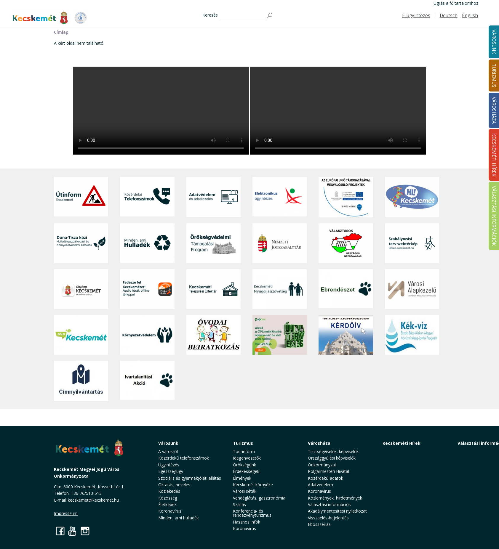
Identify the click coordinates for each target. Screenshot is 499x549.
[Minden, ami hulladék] (147, 243)
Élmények (242, 478)
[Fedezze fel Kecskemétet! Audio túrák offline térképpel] (147, 289)
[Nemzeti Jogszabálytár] (279, 243)
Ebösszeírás (319, 524)
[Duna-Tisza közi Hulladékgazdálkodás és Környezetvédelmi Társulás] (81, 243)
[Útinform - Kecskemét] (81, 197)
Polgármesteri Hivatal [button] (328, 471)
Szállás (239, 504)
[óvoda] (213, 335)
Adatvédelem (320, 484)
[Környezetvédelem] (147, 335)
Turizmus (243, 443)
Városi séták (244, 491)
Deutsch (449, 15)
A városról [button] (168, 451)
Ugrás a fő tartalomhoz (456, 3)
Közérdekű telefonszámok (183, 458)
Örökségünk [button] (244, 465)
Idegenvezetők (247, 458)
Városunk (168, 443)
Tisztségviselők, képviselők (333, 451)
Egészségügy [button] (170, 471)
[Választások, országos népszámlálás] (346, 243)
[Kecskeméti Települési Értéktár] (213, 289)
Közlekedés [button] (169, 491)
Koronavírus (169, 511)
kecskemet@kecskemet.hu (93, 500)
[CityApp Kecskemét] (81, 289)
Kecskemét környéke (253, 484)
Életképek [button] (167, 504)
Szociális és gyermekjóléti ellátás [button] (189, 478)
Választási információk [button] (329, 504)
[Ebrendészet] (346, 289)
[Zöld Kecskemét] (81, 335)
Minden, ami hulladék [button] (178, 518)
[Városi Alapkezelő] (412, 289)
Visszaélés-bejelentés (328, 518)
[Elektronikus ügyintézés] (279, 197)
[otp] (279, 335)
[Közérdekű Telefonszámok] (147, 197)
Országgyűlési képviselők (332, 458)
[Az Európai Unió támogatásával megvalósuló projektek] (346, 197)
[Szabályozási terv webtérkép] (412, 243)
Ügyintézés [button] (168, 465)
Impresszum (66, 513)
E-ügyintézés (416, 15)
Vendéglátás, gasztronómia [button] (259, 498)
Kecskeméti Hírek (401, 443)
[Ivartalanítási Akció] (147, 381)
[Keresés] (243, 15)
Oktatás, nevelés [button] (174, 484)
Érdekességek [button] (246, 471)
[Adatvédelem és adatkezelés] (213, 197)
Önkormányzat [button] (322, 465)
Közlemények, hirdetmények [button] (335, 498)
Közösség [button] (167, 498)
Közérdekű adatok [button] (325, 478)
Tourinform (244, 451)
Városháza (319, 443)
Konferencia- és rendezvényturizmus (252, 513)
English (470, 15)
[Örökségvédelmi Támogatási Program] (213, 243)
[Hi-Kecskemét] (412, 197)
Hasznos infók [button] (246, 522)
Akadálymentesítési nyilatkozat (337, 511)
